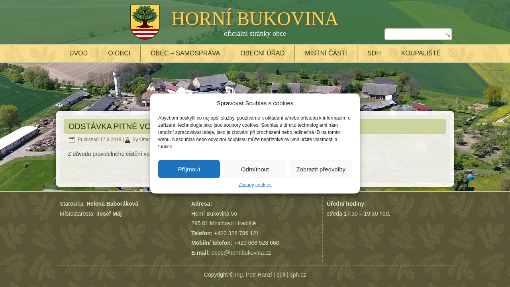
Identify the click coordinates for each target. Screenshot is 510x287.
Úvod (78, 53)
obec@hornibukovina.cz (241, 253)
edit (281, 274)
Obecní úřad (262, 53)
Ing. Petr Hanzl (253, 274)
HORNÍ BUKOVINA (255, 18)
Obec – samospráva (185, 53)
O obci (119, 53)
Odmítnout (255, 168)
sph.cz (298, 274)
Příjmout (189, 168)
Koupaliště (421, 53)
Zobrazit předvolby (320, 168)
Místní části (326, 53)
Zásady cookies (254, 185)
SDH (374, 53)
